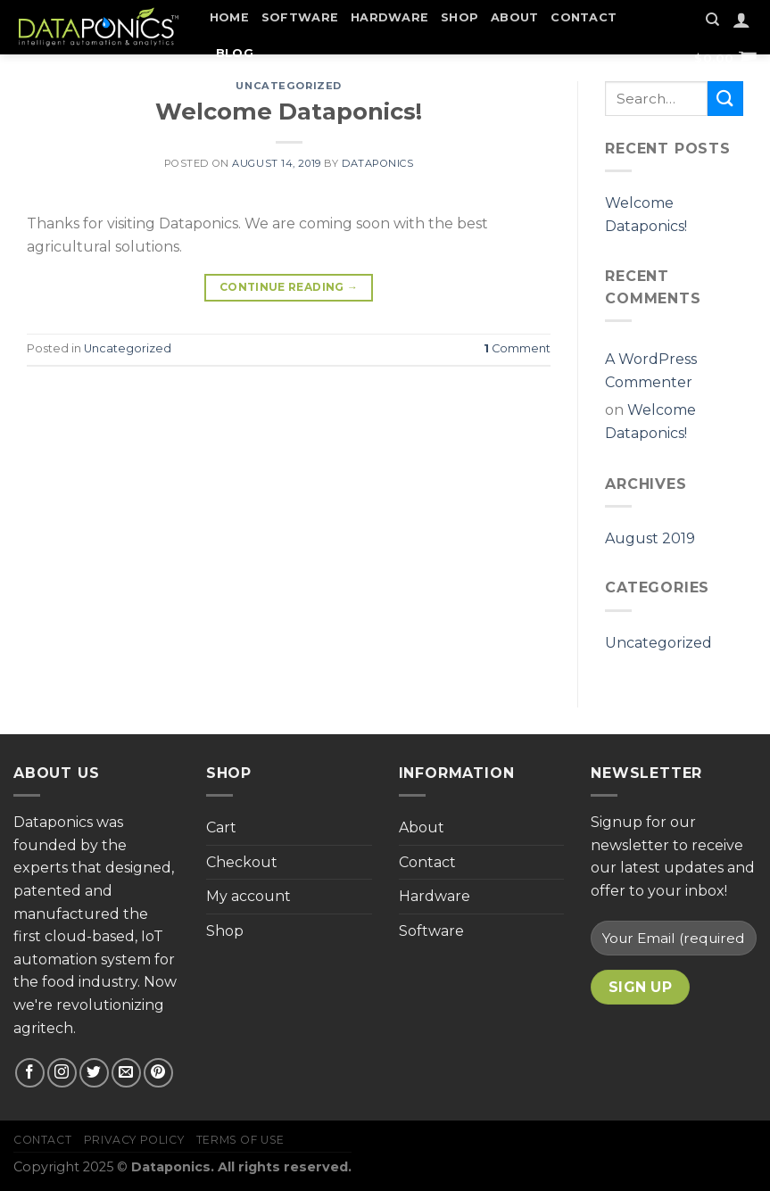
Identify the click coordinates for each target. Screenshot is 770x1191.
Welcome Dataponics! (288, 111)
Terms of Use (240, 1139)
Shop (459, 17)
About (514, 17)
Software (299, 17)
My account (248, 896)
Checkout (241, 862)
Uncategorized (288, 85)
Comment (517, 348)
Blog (234, 53)
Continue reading (289, 286)
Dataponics (378, 163)
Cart (221, 827)
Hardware (389, 17)
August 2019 (650, 538)
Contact (584, 17)
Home (229, 17)
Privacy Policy (134, 1139)
